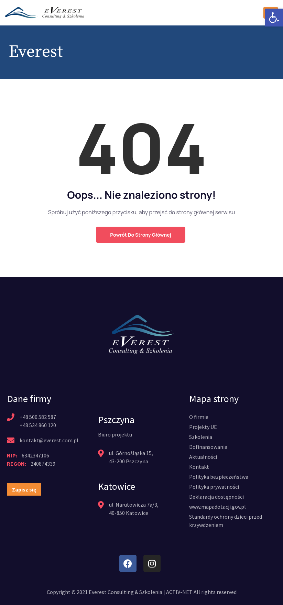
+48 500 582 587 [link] (38, 416)
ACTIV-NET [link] (179, 591)
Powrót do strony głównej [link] (140, 234)
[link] (274, 17)
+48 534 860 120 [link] (38, 425)
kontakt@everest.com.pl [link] (49, 440)
